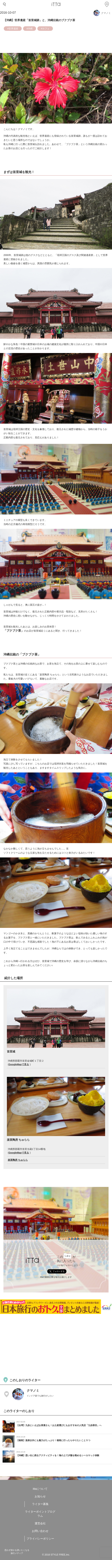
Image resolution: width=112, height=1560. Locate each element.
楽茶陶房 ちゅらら (18, 1160)
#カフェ (45, 28)
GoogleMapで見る (19, 1064)
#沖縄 (30, 28)
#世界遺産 (12, 28)
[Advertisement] (56, 1345)
